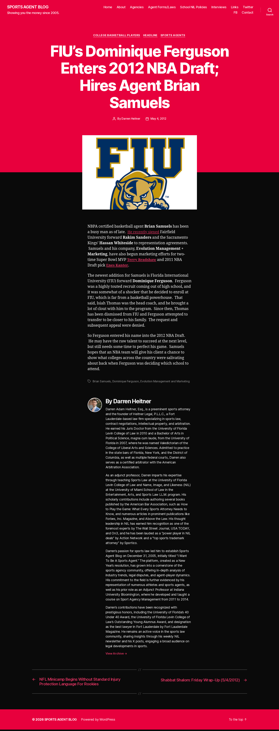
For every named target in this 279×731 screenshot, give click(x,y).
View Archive (116, 654)
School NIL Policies (193, 7)
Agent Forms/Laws (162, 7)
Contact (247, 13)
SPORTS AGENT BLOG (29, 7)
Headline (151, 35)
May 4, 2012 (159, 119)
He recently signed (144, 232)
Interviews (218, 7)
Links (235, 7)
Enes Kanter (117, 265)
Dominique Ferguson (126, 381)
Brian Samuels (102, 381)
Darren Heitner (130, 119)
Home (108, 7)
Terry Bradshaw (142, 260)
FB (235, 13)
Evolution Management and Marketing (166, 381)
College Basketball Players (116, 35)
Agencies (137, 7)
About (121, 7)
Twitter (248, 7)
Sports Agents (174, 35)
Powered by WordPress (100, 721)
